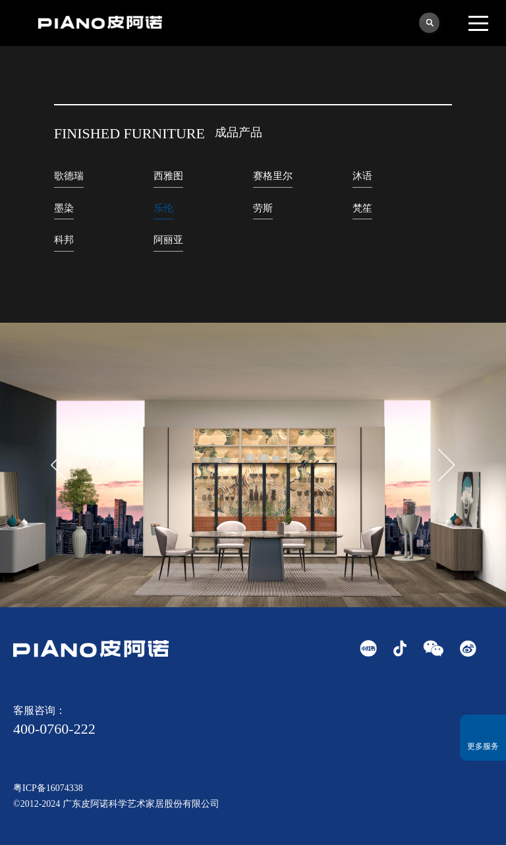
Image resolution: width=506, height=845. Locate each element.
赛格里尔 (273, 176)
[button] (446, 465)
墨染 (64, 208)
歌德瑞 (69, 176)
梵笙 (362, 208)
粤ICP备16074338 (48, 788)
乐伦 (163, 208)
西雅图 (168, 176)
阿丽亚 (168, 239)
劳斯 (263, 208)
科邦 (64, 239)
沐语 (362, 176)
